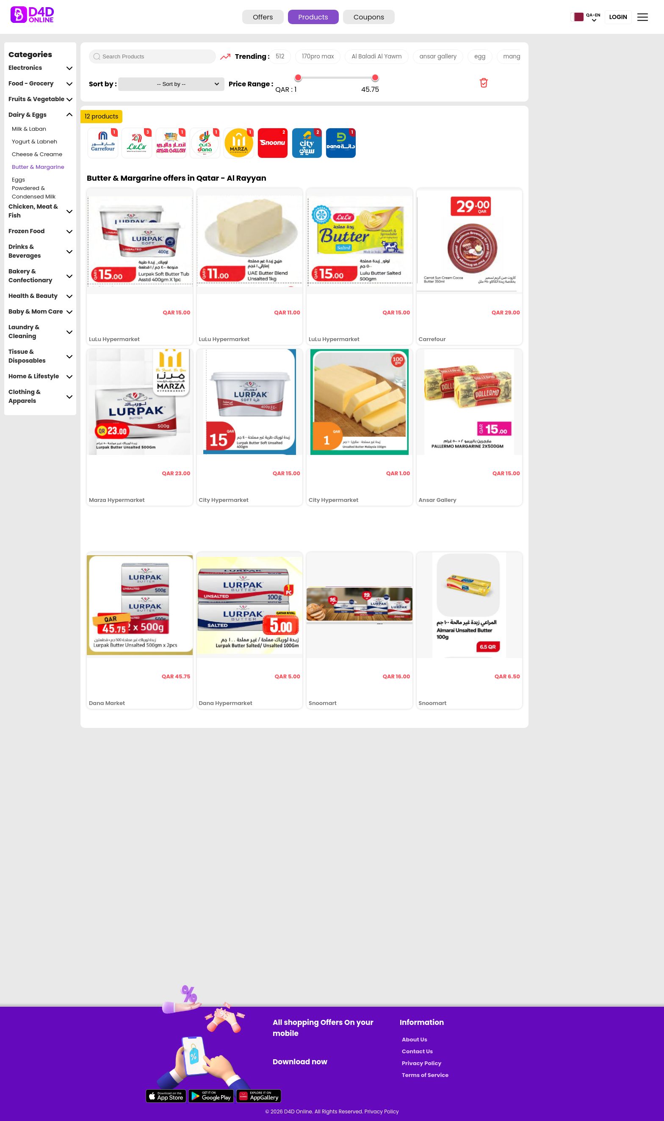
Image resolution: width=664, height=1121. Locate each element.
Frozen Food (40, 231)
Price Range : (251, 84)
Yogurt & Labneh (34, 142)
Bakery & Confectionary (40, 276)
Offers (263, 17)
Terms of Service (425, 1075)
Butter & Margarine (38, 167)
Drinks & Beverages (40, 251)
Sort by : (103, 84)
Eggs (18, 180)
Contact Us (417, 1051)
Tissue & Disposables (40, 356)
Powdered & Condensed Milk (33, 192)
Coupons (369, 17)
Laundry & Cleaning (40, 332)
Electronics (40, 67)
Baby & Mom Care (40, 311)
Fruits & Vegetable (40, 99)
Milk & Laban (29, 129)
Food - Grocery (40, 83)
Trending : (250, 56)
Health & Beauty (40, 296)
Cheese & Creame (37, 154)
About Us (414, 1040)
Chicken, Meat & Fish (40, 211)
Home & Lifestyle (40, 376)
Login (618, 17)
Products (313, 17)
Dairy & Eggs (40, 114)
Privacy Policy (421, 1063)
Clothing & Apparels (40, 396)
